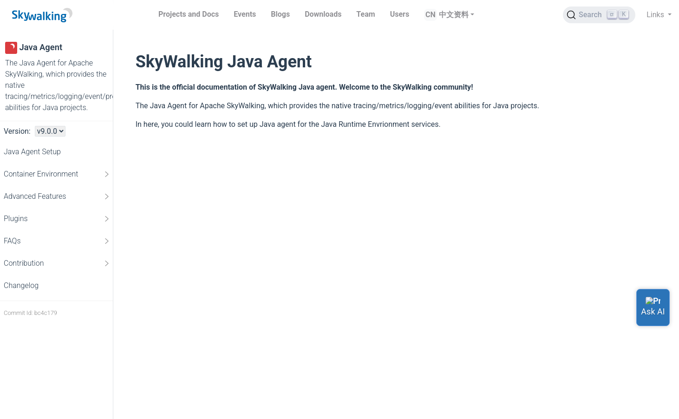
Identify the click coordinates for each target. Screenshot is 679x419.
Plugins (57, 218)
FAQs (57, 241)
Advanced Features (57, 196)
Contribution (57, 263)
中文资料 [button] (454, 14)
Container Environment (57, 174)
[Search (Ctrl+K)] (599, 15)
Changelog (21, 285)
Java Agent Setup (32, 151)
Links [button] (656, 14)
